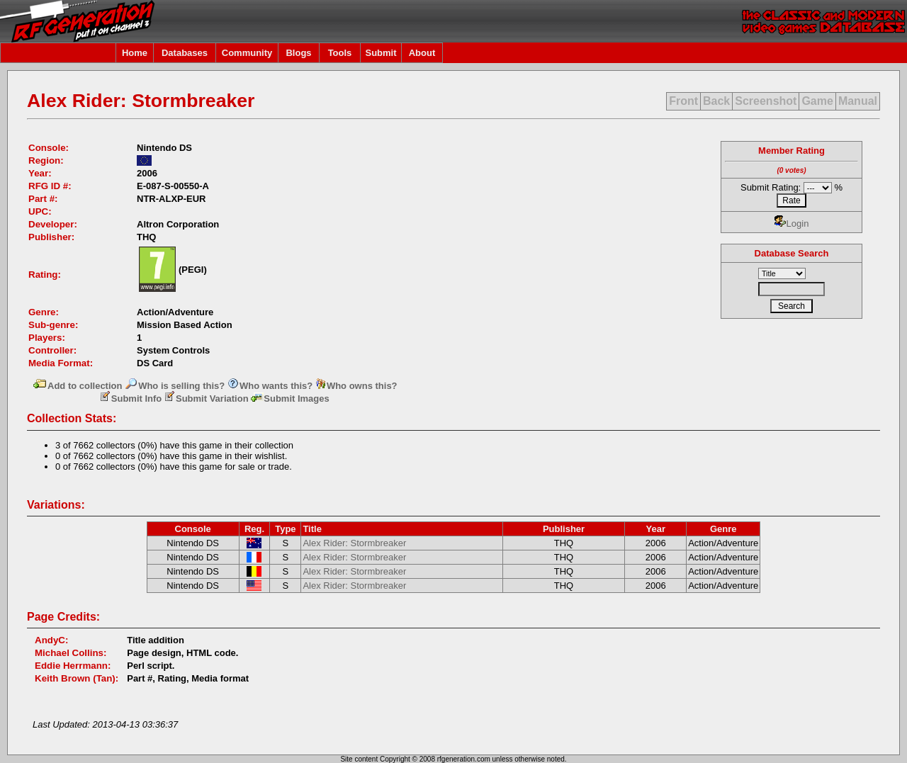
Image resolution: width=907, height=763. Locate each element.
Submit (380, 52)
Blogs (298, 52)
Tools (340, 52)
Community (247, 52)
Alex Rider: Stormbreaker (354, 543)
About (422, 52)
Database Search (792, 253)
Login (791, 223)
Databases (185, 52)
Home (134, 52)
